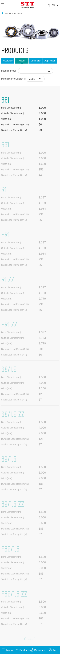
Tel (52, 650)
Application (50, 60)
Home (8, 13)
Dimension (36, 60)
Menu (7, 650)
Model (22, 60)
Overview (7, 60)
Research (37, 650)
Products (18, 13)
